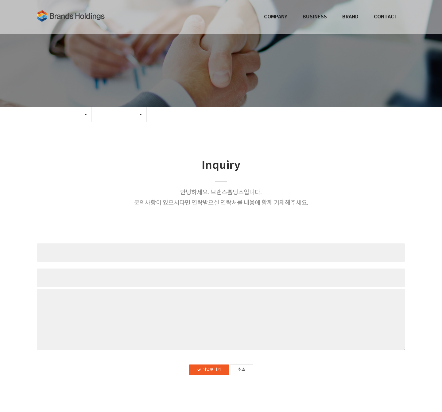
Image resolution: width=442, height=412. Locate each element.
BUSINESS (315, 17)
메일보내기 (209, 370)
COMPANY (275, 17)
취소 (241, 370)
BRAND (350, 17)
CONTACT (385, 17)
